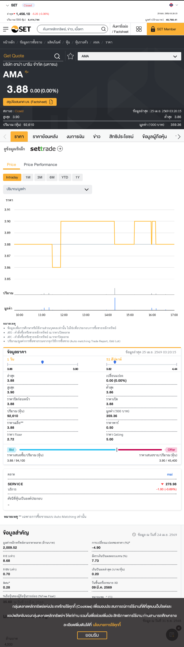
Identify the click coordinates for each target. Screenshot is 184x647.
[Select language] (173, 5)
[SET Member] (165, 29)
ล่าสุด (10, 375)
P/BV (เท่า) (9, 569)
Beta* (6, 582)
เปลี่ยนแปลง (114, 375)
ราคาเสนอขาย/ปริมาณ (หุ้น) (158, 455)
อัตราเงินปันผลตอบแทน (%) (109, 556)
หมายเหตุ (102, 597)
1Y (77, 177)
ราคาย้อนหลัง (45, 136)
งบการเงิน (75, 136)
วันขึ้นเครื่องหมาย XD (105, 582)
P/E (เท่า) (9, 556)
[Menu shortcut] (139, 29)
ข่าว (96, 136)
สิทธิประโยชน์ (121, 136)
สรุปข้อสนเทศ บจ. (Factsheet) (30, 102)
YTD (65, 177)
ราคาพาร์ (112, 422)
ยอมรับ (92, 635)
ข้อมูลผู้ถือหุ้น (154, 136)
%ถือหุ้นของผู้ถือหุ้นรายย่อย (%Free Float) (29, 596)
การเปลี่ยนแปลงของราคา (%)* (111, 542)
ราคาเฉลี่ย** (15, 422)
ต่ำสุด (110, 387)
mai (170, 474)
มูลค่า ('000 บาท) (117, 411)
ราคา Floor (14, 434)
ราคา (19, 136)
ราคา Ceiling (114, 434)
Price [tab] (11, 164)
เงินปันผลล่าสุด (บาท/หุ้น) (108, 569)
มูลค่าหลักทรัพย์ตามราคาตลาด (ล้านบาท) (29, 542)
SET (11, 5)
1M (28, 177)
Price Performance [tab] (40, 164)
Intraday (12, 177)
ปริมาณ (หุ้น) (15, 411)
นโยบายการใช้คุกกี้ (107, 625)
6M (52, 177)
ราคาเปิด (112, 399)
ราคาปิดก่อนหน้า (18, 399)
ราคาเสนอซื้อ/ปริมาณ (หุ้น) (25, 455)
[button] (72, 29)
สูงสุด (10, 387)
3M (39, 177)
